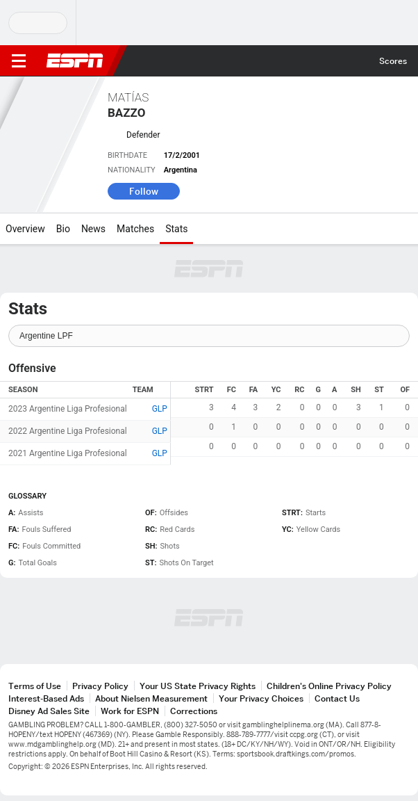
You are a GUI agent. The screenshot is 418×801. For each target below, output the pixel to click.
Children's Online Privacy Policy (329, 686)
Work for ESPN (130, 711)
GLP (159, 409)
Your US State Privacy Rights (198, 686)
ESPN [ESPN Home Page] (75, 60)
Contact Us (337, 698)
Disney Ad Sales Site (49, 711)
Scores (393, 61)
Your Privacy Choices (261, 698)
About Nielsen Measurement (151, 698)
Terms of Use (34, 686)
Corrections (193, 711)
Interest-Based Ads (46, 698)
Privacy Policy (100, 686)
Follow (143, 191)
